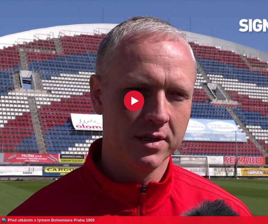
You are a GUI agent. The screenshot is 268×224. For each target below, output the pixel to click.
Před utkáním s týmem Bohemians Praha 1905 (51, 220)
